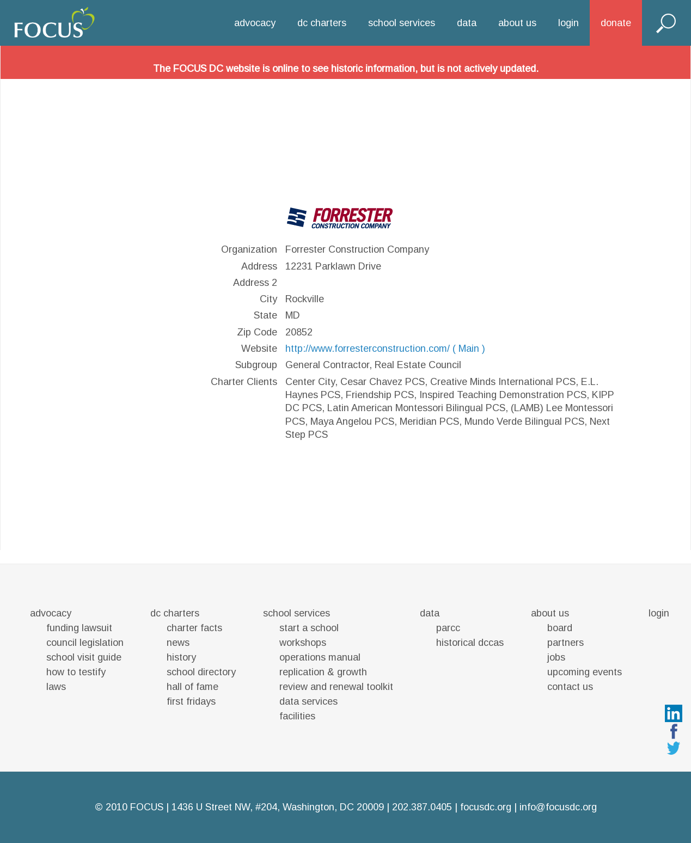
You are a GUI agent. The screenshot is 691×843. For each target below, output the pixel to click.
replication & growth (323, 672)
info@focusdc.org (558, 807)
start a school (309, 627)
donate (616, 22)
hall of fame (192, 686)
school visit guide (83, 657)
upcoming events (584, 672)
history (181, 657)
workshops (302, 642)
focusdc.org (485, 807)
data (466, 22)
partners (565, 642)
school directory (201, 672)
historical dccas (470, 642)
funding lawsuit (79, 627)
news (178, 642)
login (568, 22)
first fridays (191, 701)
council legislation (85, 642)
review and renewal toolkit (336, 686)
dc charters (321, 22)
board (559, 627)
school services (401, 22)
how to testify (76, 672)
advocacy (255, 22)
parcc (448, 627)
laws (56, 686)
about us (517, 22)
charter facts (194, 627)
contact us (570, 686)
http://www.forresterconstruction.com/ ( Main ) (385, 348)
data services (308, 701)
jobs (556, 657)
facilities (297, 716)
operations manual (319, 657)
